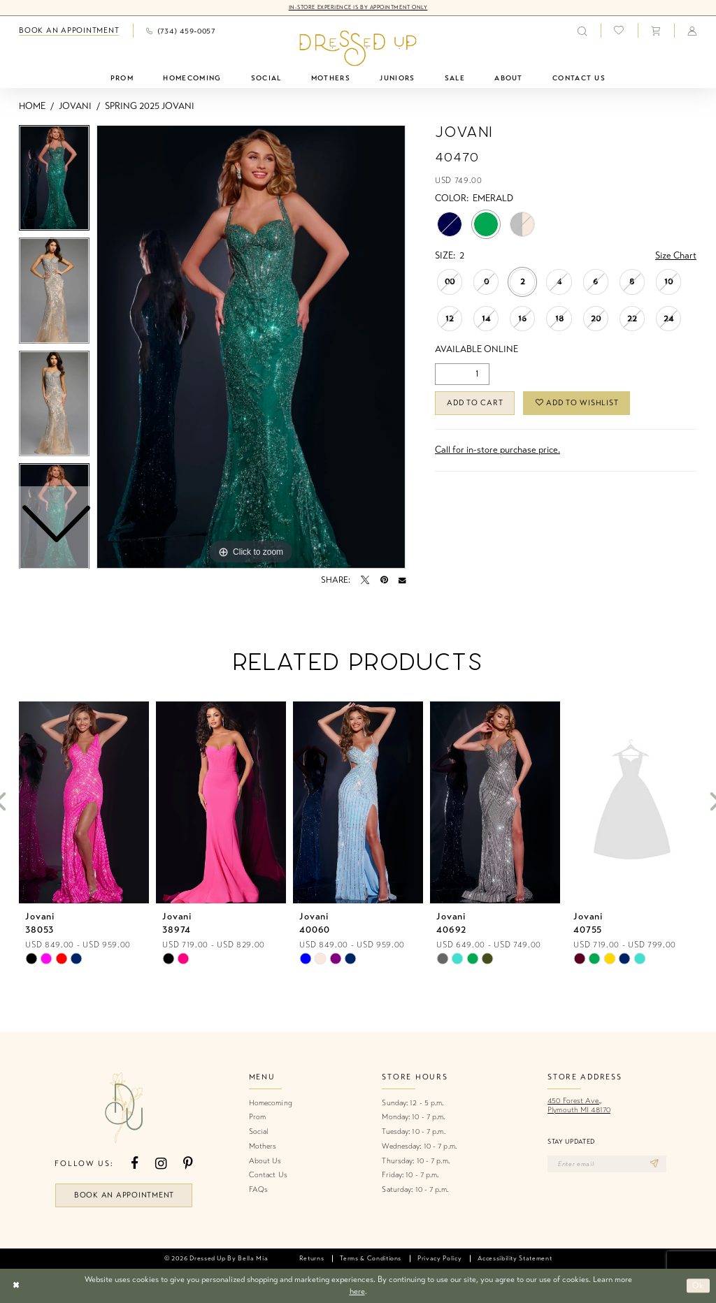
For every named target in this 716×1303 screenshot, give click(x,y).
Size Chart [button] (675, 255)
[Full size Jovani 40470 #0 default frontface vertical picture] (251, 347)
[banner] (357, 48)
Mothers (263, 1146)
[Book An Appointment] (69, 30)
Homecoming (270, 1102)
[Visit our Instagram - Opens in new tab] (160, 1163)
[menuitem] (69, 30)
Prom (257, 1116)
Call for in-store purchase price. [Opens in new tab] (497, 450)
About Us (265, 1160)
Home (32, 106)
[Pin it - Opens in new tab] (384, 580)
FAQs (258, 1189)
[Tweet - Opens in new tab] (365, 580)
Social (258, 1131)
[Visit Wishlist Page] (619, 30)
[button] (656, 30)
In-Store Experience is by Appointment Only (358, 7)
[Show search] (582, 30)
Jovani (75, 106)
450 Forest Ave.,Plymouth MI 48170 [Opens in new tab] (578, 1105)
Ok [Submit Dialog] (698, 1285)
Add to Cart (475, 402)
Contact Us (268, 1174)
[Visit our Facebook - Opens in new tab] (134, 1163)
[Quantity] (462, 374)
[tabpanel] (251, 347)
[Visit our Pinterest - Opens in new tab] (188, 1163)
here (357, 1291)
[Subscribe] (654, 1164)
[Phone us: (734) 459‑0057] (181, 30)
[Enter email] (606, 1164)
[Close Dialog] (15, 1285)
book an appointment (124, 1195)
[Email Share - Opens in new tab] (402, 579)
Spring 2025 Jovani (149, 106)
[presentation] (84, 802)
